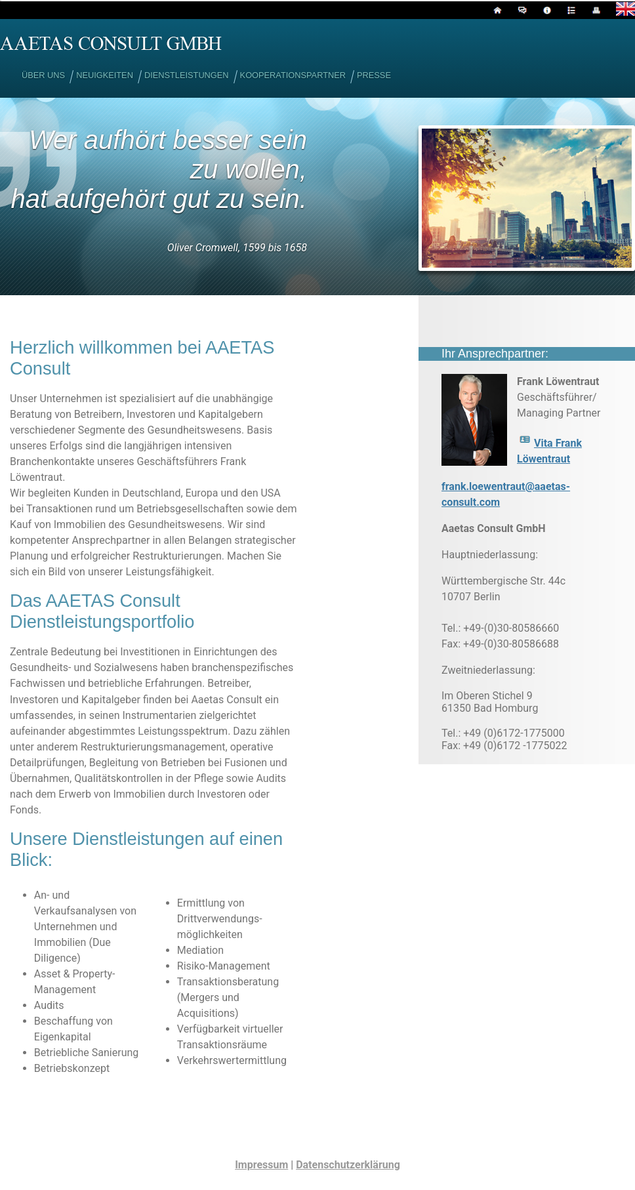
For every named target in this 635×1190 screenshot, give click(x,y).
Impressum (261, 1165)
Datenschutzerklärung (348, 1165)
